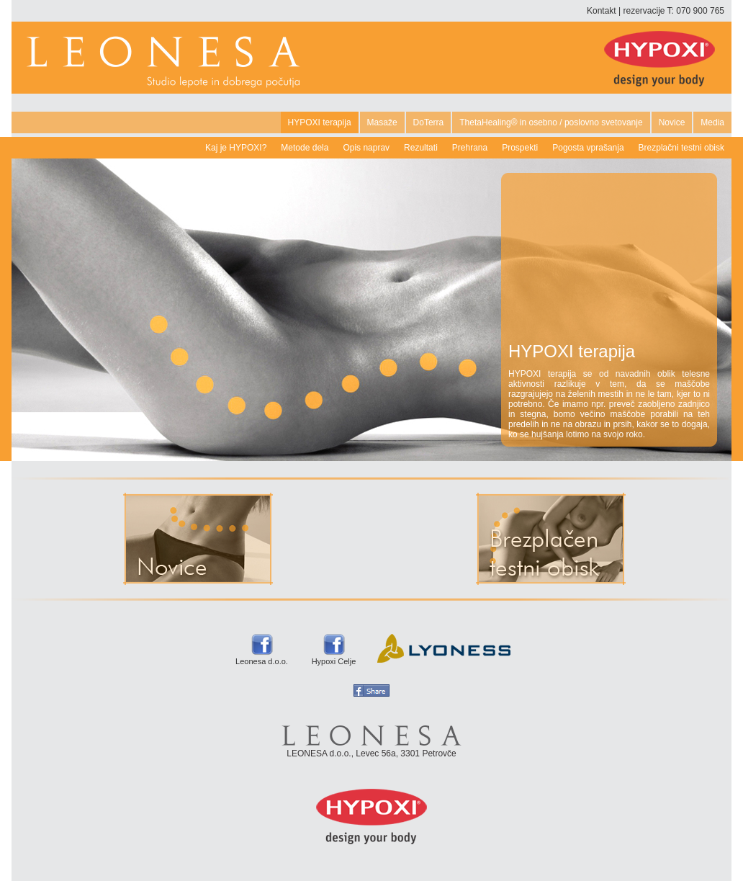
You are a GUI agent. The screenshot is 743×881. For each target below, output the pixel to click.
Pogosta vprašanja (587, 148)
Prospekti (520, 148)
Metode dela (304, 148)
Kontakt (601, 11)
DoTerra (428, 122)
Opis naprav (366, 148)
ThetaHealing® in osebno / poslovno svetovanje (550, 122)
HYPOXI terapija (319, 122)
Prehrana (469, 148)
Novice (672, 122)
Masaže (382, 122)
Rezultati (421, 148)
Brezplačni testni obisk (681, 148)
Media (712, 122)
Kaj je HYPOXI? (235, 148)
